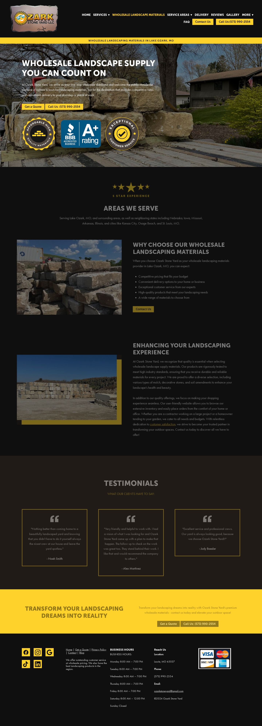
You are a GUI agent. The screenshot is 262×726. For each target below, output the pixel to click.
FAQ (187, 21)
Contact (72, 652)
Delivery (202, 14)
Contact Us (203, 21)
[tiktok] (26, 664)
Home (86, 14)
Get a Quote (33, 106)
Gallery (232, 14)
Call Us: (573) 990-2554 (64, 106)
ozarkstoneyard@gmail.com (168, 691)
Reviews (217, 14)
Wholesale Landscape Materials (138, 14)
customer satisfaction (160, 424)
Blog (81, 652)
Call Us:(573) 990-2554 (234, 21)
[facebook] (26, 652)
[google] (49, 652)
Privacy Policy (99, 649)
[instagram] (38, 652)
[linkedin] (38, 664)
